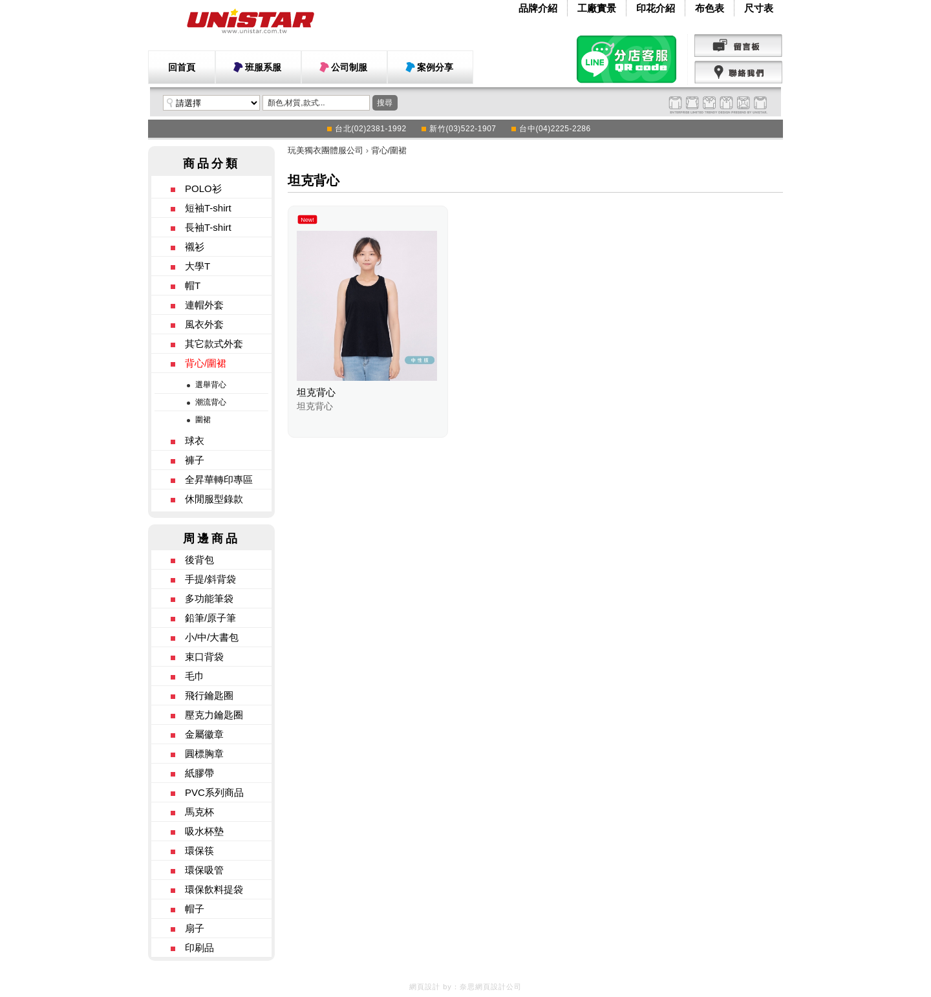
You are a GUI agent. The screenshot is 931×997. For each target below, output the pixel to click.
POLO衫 (203, 188)
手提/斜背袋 (210, 579)
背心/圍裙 (205, 363)
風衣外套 (204, 324)
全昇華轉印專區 (219, 479)
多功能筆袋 (209, 598)
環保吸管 (204, 869)
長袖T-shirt (208, 227)
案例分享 (435, 67)
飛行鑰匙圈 (209, 695)
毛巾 (194, 675)
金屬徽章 (204, 734)
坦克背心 (316, 392)
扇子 (194, 928)
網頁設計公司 (498, 987)
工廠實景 (596, 8)
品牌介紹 (538, 8)
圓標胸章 (204, 753)
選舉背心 (210, 384)
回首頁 (181, 67)
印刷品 (199, 947)
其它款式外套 (214, 343)
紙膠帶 (199, 772)
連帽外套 (204, 304)
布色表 (709, 8)
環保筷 (199, 850)
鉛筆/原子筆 (210, 617)
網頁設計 (424, 987)
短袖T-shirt (208, 207)
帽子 (194, 908)
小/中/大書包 (212, 637)
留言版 (738, 46)
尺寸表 (758, 8)
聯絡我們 (738, 72)
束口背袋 (204, 656)
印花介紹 (655, 8)
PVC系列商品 (214, 792)
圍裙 (203, 419)
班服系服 (263, 67)
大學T (197, 266)
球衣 (194, 440)
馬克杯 (199, 811)
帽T (192, 285)
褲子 (194, 460)
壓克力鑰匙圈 (214, 714)
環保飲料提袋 (214, 889)
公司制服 (349, 67)
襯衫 (194, 246)
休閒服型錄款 (214, 498)
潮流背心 (210, 402)
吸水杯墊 (204, 831)
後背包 (199, 559)
